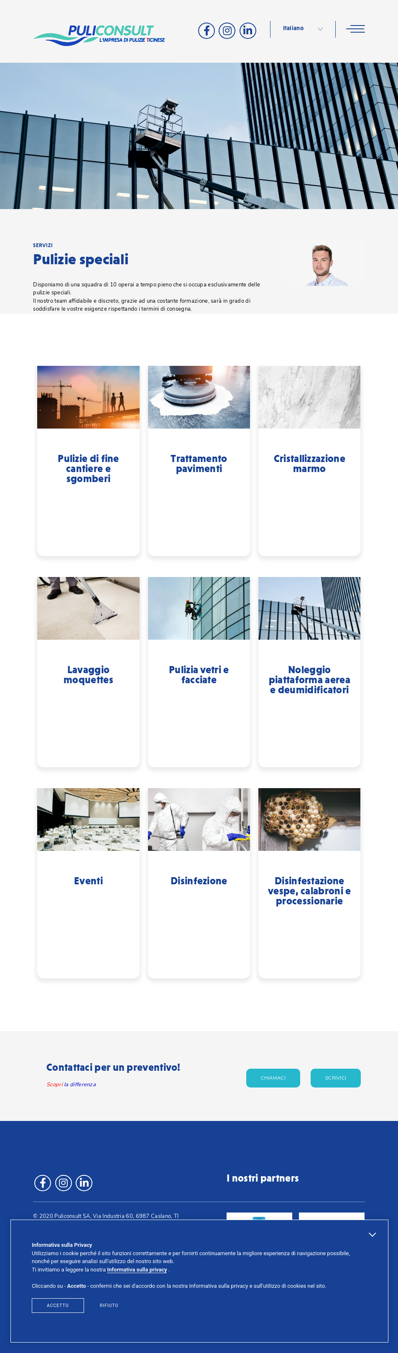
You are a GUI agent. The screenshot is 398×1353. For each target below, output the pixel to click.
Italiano (293, 28)
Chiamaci (273, 1078)
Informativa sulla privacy (137, 1269)
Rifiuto (109, 1305)
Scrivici (335, 1078)
